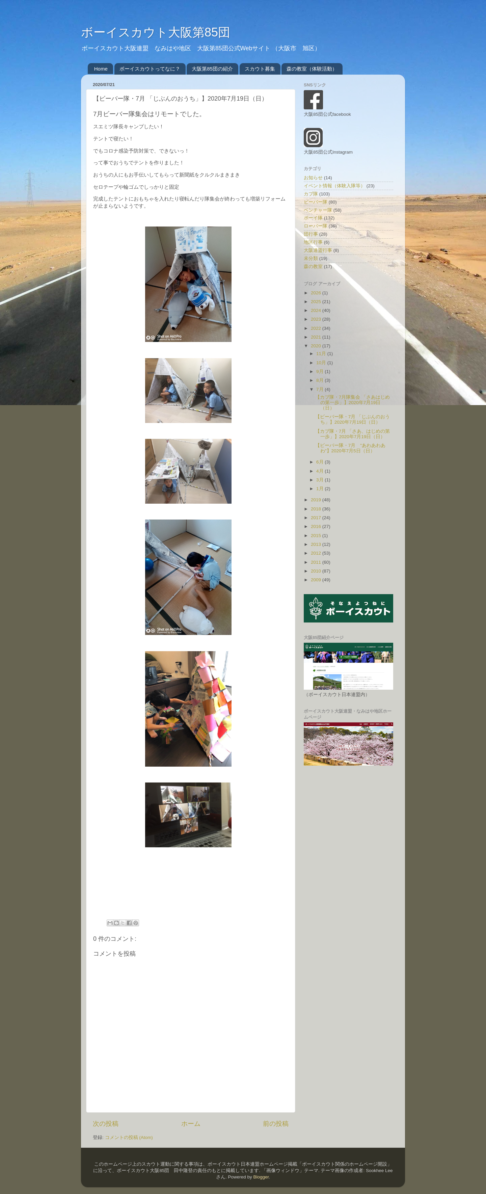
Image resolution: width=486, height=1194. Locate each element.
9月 (320, 371)
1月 (320, 488)
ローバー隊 (315, 226)
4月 (320, 471)
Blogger (261, 1176)
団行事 (311, 234)
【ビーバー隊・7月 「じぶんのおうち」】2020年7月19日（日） (352, 419)
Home (101, 69)
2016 (316, 526)
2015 (316, 535)
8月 (320, 380)
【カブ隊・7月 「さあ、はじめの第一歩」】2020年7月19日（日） (352, 434)
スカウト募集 (260, 69)
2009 (316, 579)
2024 (316, 310)
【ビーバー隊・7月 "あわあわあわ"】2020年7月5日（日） (350, 448)
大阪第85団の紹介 (212, 69)
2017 (316, 517)
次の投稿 (105, 1123)
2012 (316, 553)
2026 (316, 292)
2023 (316, 319)
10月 (321, 362)
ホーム (190, 1123)
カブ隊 (311, 193)
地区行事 (313, 242)
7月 (320, 389)
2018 (316, 508)
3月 (320, 479)
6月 (320, 462)
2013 (316, 544)
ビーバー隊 (315, 202)
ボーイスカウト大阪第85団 (155, 32)
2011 (316, 562)
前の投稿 (276, 1123)
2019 (316, 499)
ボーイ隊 (313, 217)
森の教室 (313, 266)
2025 (316, 301)
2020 (316, 345)
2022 (316, 328)
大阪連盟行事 (318, 250)
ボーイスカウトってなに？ (149, 69)
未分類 (311, 258)
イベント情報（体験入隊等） (334, 185)
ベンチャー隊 (318, 210)
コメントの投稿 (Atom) (129, 1137)
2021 (316, 337)
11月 (321, 353)
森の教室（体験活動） (312, 69)
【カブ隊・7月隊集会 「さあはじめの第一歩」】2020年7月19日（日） (352, 402)
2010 (316, 571)
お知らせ (313, 177)
